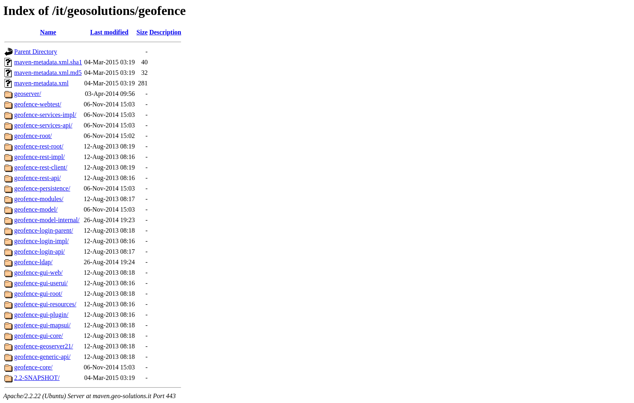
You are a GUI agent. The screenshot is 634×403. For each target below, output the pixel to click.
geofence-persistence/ (42, 188)
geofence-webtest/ (37, 104)
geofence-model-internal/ (47, 219)
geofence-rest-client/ (40, 167)
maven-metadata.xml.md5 (48, 72)
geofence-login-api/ (39, 251)
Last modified (109, 32)
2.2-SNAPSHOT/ (36, 377)
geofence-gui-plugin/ (41, 314)
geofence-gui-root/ (38, 293)
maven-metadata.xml (41, 83)
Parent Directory (35, 51)
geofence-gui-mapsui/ (42, 325)
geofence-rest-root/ (38, 146)
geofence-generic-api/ (42, 356)
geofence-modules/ (38, 198)
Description (165, 32)
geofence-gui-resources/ (45, 304)
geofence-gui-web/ (38, 272)
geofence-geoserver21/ (43, 346)
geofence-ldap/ (33, 262)
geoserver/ (27, 93)
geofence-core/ (33, 367)
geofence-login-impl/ (41, 241)
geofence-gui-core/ (38, 335)
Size (142, 32)
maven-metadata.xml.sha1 (48, 62)
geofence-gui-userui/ (41, 283)
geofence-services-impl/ (45, 114)
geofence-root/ (33, 135)
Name (48, 32)
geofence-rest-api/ (37, 177)
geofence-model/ (36, 209)
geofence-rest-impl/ (39, 156)
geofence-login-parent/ (43, 230)
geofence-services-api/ (43, 125)
